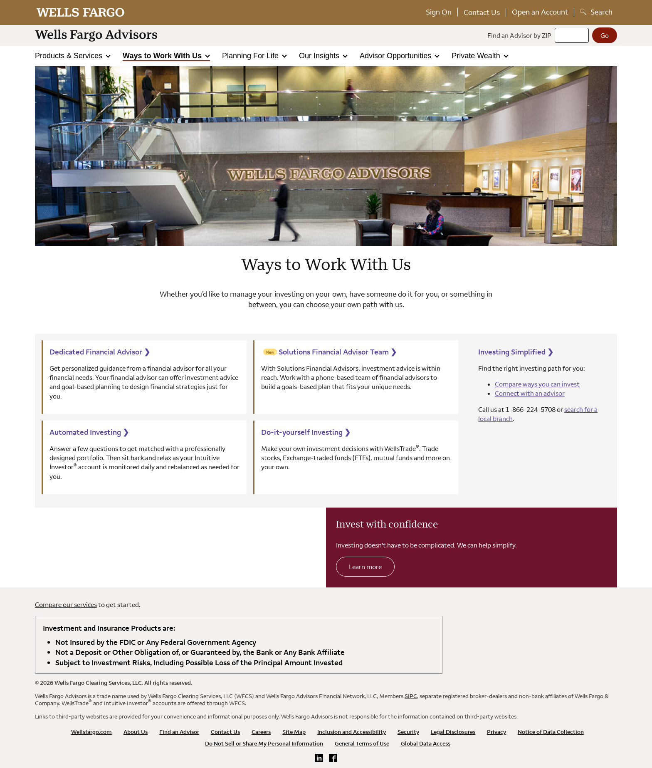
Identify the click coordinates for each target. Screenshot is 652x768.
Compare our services (66, 604)
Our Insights (320, 56)
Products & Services (69, 56)
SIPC (411, 696)
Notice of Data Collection (551, 732)
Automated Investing (89, 432)
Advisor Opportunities (396, 56)
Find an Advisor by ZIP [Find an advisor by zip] (519, 35)
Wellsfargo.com (91, 732)
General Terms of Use (362, 743)
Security (408, 732)
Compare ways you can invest (537, 384)
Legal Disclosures (453, 732)
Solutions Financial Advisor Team (338, 352)
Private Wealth (477, 56)
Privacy (496, 732)
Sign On (439, 12)
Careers (261, 732)
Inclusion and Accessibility (351, 732)
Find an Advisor (179, 732)
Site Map (294, 732)
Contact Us (482, 12)
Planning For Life (251, 56)
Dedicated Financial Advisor (99, 352)
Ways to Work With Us (163, 56)
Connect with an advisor (530, 393)
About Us (135, 732)
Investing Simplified (515, 352)
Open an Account (540, 12)
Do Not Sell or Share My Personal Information (264, 743)
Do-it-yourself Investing (306, 432)
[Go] (604, 35)
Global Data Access (425, 743)
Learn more (365, 566)
